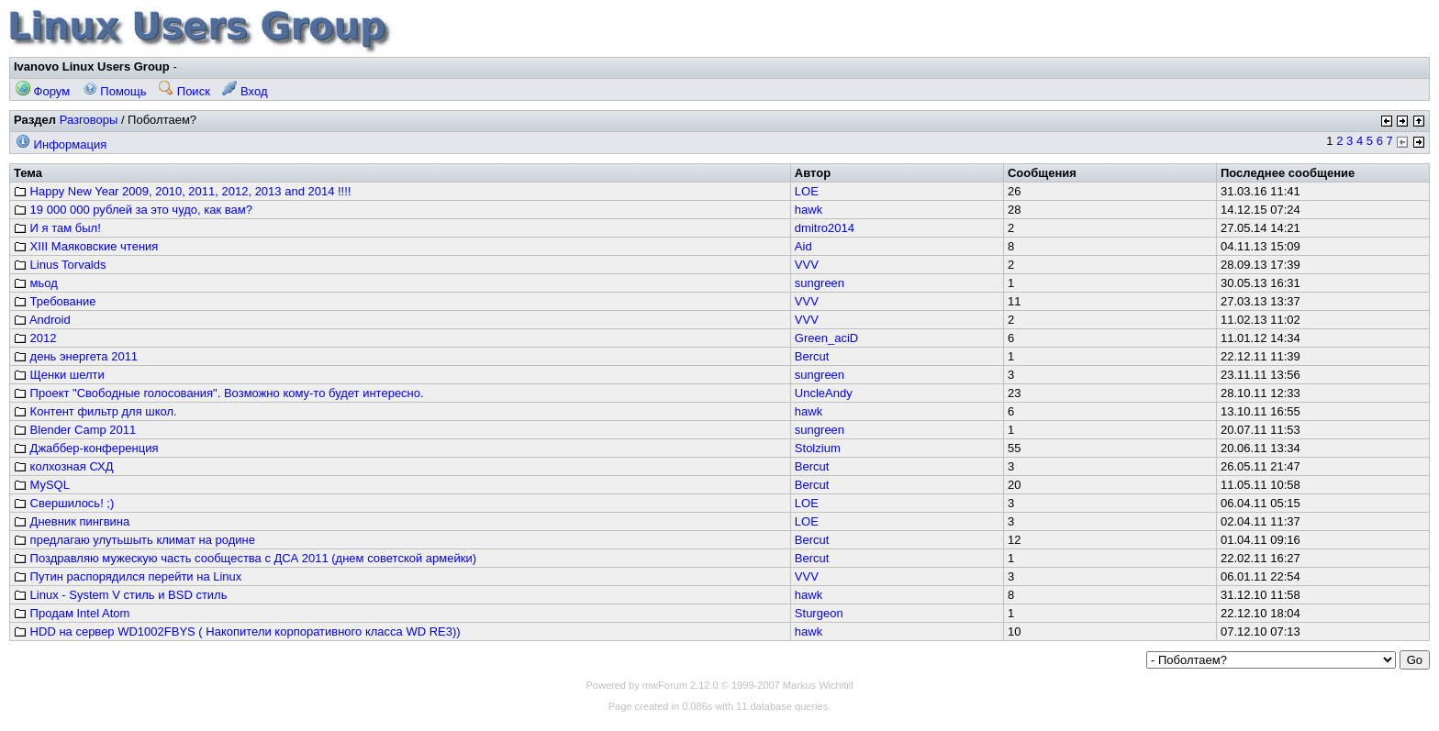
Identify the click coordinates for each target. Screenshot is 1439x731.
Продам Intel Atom (71, 613)
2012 (35, 338)
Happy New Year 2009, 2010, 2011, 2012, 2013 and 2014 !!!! (182, 191)
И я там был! (57, 228)
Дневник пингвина (71, 521)
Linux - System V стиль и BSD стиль (120, 595)
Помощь (115, 91)
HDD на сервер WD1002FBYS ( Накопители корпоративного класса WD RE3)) (237, 631)
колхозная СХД (64, 466)
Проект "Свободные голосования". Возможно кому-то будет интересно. (219, 393)
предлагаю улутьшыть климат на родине (134, 540)
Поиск (184, 91)
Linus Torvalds (60, 264)
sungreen (819, 283)
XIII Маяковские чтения (86, 246)
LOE (807, 191)
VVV (807, 264)
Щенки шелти (59, 375)
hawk (808, 209)
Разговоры (89, 120)
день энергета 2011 (76, 356)
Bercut (812, 356)
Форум (43, 91)
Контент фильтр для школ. (95, 411)
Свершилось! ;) (64, 503)
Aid (803, 246)
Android (42, 320)
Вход (244, 91)
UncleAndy (824, 393)
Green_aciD (826, 338)
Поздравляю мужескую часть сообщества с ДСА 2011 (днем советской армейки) (245, 558)
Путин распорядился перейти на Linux (127, 576)
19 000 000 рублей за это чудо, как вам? (133, 209)
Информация (61, 144)
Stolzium (818, 448)
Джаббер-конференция (86, 448)
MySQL (42, 485)
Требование (54, 301)
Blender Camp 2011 (75, 430)
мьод (36, 283)
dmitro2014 (824, 228)
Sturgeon (819, 613)
